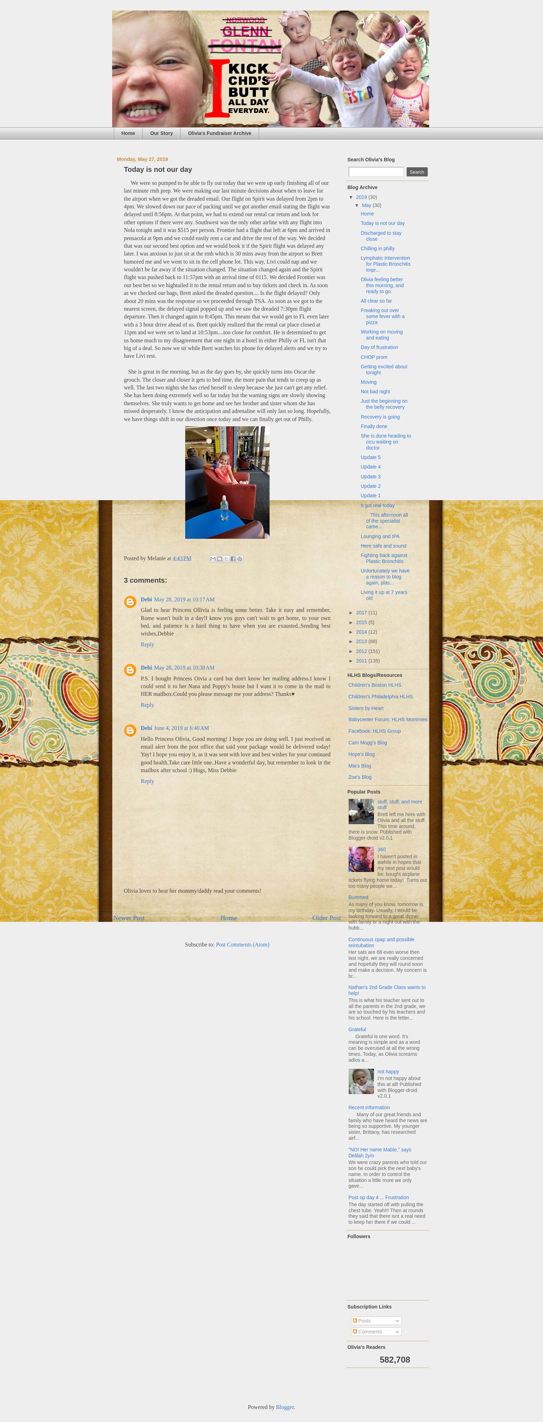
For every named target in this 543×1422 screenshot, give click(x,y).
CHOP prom (374, 357)
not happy (388, 1071)
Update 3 (371, 476)
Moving (368, 382)
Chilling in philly (378, 248)
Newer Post (129, 918)
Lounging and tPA (380, 536)
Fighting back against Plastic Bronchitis (384, 558)
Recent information (369, 1107)
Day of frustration (379, 347)
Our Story (161, 133)
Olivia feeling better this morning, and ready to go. (382, 285)
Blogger (285, 1407)
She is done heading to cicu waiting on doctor (386, 442)
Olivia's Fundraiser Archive (219, 133)
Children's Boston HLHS (375, 685)
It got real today (378, 505)
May (367, 205)
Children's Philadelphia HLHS (381, 696)
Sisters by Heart (366, 708)
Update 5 (371, 457)
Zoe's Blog (360, 777)
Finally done (374, 426)
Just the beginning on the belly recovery (384, 404)
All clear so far (376, 301)
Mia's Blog (360, 766)
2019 (362, 197)
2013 (362, 641)
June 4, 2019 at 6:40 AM (181, 728)
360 (381, 849)
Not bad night (375, 391)
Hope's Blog (362, 754)
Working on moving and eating (382, 335)
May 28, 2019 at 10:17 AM (184, 599)
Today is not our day (383, 223)
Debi (146, 599)
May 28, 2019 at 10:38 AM (184, 668)
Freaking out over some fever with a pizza (383, 316)
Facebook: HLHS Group (375, 731)
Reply (147, 644)
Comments (367, 1331)
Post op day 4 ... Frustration (379, 1197)
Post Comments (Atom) (242, 945)
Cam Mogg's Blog (368, 742)
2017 (362, 612)
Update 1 (371, 495)
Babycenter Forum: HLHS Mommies (388, 719)
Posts (362, 1321)
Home (128, 133)
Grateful (357, 1029)
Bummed (358, 897)
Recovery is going (380, 417)
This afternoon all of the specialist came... (384, 521)
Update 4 (371, 467)
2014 (362, 632)
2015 (362, 622)
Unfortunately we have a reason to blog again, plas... (385, 577)
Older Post (326, 918)
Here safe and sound (383, 546)
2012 (362, 651)
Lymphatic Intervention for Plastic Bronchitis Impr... (386, 264)
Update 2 (371, 486)
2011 (362, 661)
